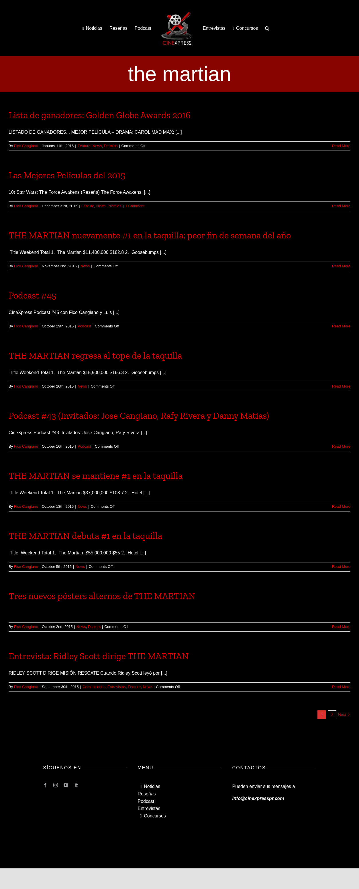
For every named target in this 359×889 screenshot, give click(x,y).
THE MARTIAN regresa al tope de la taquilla (95, 355)
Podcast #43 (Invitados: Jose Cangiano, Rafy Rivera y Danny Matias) (139, 415)
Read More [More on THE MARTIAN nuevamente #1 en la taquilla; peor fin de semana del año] (341, 266)
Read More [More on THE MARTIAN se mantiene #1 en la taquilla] (341, 506)
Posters (94, 627)
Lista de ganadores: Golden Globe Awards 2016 (100, 115)
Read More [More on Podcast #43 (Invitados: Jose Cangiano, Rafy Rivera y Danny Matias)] (341, 446)
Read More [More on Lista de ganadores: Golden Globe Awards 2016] (341, 146)
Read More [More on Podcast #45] (341, 326)
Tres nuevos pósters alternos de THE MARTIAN (102, 595)
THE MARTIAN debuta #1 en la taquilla (85, 535)
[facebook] (45, 785)
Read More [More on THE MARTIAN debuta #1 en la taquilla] (341, 566)
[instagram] (55, 785)
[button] (267, 28)
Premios (111, 146)
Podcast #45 (32, 295)
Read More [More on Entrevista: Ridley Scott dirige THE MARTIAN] (341, 687)
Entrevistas (116, 687)
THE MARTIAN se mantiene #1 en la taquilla (96, 475)
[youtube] (66, 785)
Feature (84, 146)
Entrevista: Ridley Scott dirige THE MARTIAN (99, 656)
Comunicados (94, 687)
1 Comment (134, 206)
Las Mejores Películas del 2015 (67, 175)
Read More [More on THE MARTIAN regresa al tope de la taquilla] (341, 386)
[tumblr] (76, 785)
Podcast (84, 326)
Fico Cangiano (26, 146)
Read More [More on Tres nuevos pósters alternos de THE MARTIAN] (341, 627)
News (97, 146)
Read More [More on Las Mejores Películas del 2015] (341, 206)
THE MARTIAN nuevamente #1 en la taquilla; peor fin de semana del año (150, 235)
